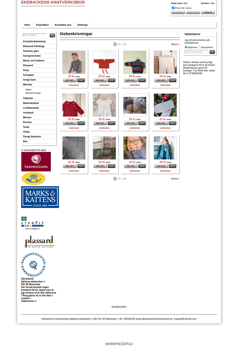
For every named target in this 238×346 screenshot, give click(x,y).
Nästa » (175, 44)
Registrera (193, 47)
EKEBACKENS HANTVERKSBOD (53, 2)
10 (124, 44)
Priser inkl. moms (183, 8)
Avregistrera (207, 47)
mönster (74, 85)
